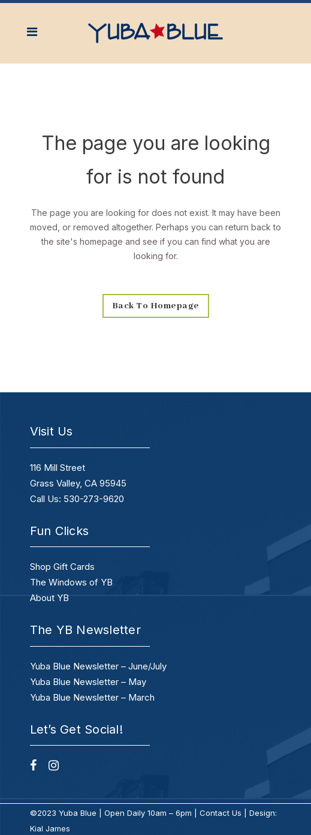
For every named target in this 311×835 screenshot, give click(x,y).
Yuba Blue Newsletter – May (88, 681)
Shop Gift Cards (62, 566)
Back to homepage (156, 306)
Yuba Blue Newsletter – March (92, 697)
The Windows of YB (71, 582)
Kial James (50, 828)
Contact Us (220, 813)
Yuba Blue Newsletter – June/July (98, 666)
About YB (49, 597)
